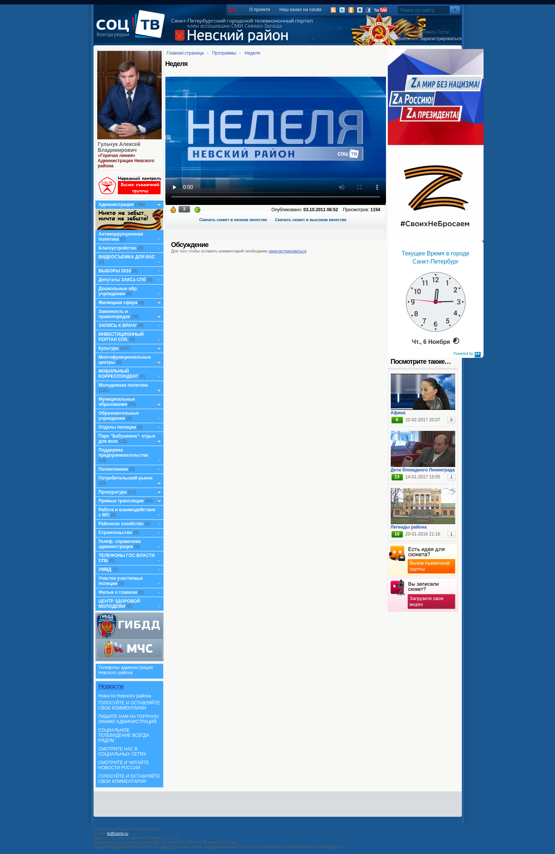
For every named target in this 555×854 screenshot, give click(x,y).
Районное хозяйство (121, 523)
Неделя (252, 53)
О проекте (259, 9)
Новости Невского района (124, 695)
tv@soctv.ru (117, 833)
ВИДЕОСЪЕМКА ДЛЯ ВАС (127, 256)
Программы (224, 53)
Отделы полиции (117, 427)
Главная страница (185, 53)
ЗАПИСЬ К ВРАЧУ (118, 325)
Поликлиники (113, 469)
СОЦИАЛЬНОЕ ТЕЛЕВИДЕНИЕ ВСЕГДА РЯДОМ (124, 735)
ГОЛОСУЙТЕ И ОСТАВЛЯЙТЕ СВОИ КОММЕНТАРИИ (129, 705)
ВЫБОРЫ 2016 (115, 270)
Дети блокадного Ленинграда (423, 470)
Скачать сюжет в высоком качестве (311, 219)
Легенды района (409, 527)
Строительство (115, 532)
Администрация (116, 204)
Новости (110, 686)
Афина (398, 412)
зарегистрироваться (287, 251)
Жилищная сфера (118, 302)
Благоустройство (118, 248)
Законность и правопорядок (114, 314)
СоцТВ (132, 29)
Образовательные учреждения (119, 416)
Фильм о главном (118, 592)
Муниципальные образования (117, 402)
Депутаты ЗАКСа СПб (122, 279)
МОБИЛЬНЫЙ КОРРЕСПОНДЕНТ (119, 374)
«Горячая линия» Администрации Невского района (126, 160)
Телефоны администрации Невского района (125, 670)
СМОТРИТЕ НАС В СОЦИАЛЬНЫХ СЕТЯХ (122, 751)
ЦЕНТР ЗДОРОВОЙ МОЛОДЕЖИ (119, 604)
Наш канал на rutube (301, 9)
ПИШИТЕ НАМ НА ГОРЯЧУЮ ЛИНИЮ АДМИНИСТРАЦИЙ (128, 719)
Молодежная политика (123, 385)
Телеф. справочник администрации (120, 544)
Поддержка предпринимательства (123, 452)
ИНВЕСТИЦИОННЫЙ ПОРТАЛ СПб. (121, 337)
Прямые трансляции (121, 500)
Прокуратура (113, 492)
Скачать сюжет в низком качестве (233, 219)
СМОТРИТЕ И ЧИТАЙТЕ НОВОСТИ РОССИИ (123, 765)
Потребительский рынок (126, 478)
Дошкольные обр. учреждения (118, 291)
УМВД (105, 569)
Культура (109, 348)
